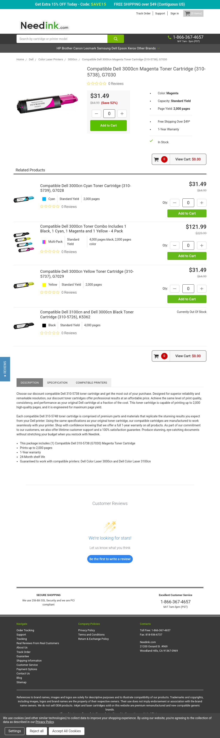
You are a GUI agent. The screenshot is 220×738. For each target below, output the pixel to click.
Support (154, 13)
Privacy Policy (86, 634)
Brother (48, 53)
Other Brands (172, 53)
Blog (19, 682)
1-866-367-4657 (175, 606)
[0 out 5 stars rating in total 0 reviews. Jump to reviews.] (105, 88)
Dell (120, 53)
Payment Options (27, 673)
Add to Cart (187, 218)
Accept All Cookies (66, 731)
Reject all (37, 731)
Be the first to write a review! (110, 563)
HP (34, 53)
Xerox (149, 53)
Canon (65, 53)
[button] (5, 369)
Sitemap (21, 686)
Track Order (137, 13)
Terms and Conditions (91, 639)
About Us (22, 652)
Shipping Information (29, 665)
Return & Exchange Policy (93, 643)
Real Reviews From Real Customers (38, 647)
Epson (134, 53)
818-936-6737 (153, 639)
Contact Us (23, 678)
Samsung (103, 53)
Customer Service (27, 669)
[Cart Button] (190, 13)
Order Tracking (25, 634)
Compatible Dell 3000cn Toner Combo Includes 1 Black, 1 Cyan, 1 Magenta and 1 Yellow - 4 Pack (83, 233)
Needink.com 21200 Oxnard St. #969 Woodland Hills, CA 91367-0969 (159, 651)
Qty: (160, 207)
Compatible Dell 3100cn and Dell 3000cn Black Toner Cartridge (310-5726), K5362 (87, 319)
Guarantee (23, 660)
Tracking (22, 643)
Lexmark (83, 53)
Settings (14, 731)
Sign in (168, 13)
